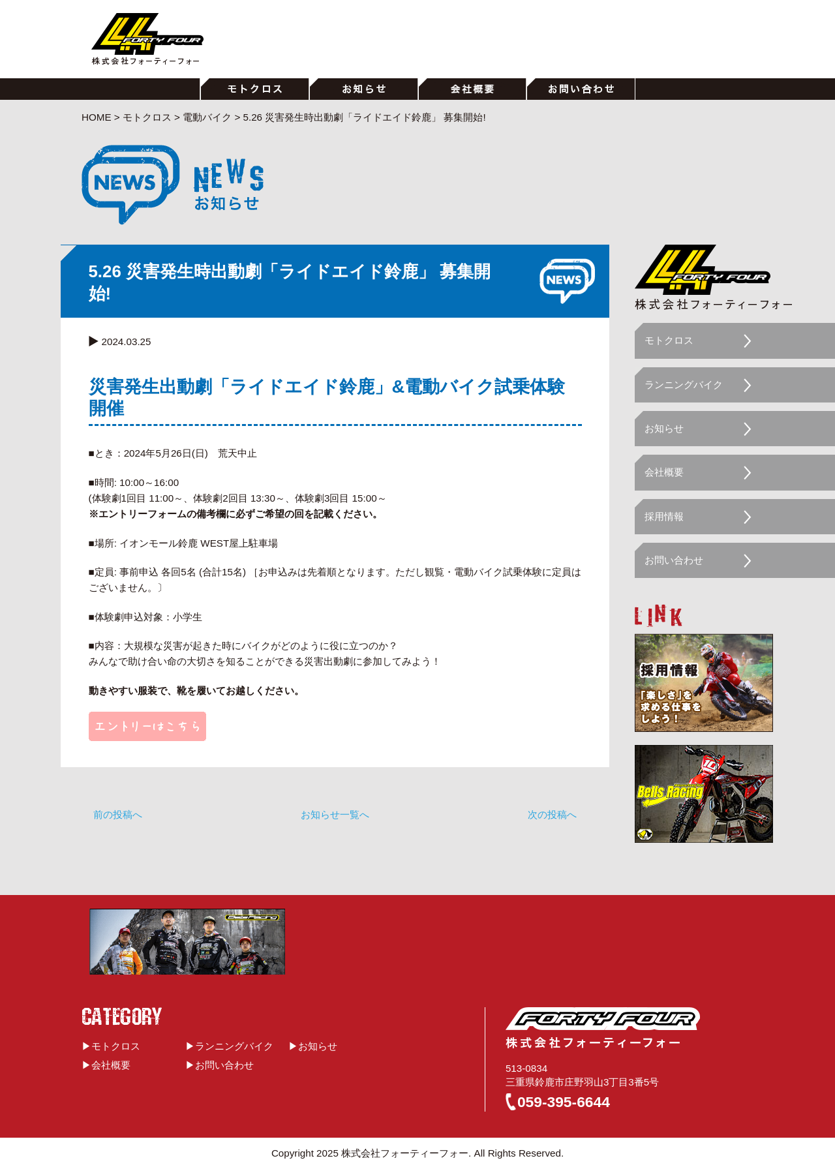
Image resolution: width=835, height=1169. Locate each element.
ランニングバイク (684, 384)
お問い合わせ (674, 560)
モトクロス (669, 340)
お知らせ (664, 428)
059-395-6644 (563, 1101)
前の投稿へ (117, 814)
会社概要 (664, 472)
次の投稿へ (552, 814)
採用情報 (664, 516)
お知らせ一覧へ (335, 814)
